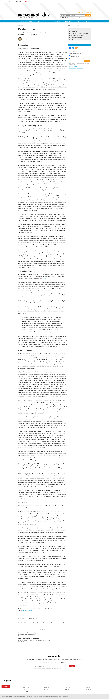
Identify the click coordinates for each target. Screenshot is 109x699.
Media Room (46, 687)
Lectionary (80, 17)
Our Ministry (25, 685)
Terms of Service (71, 64)
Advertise (67, 689)
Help (87, 685)
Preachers (69, 17)
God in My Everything (28, 610)
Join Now (83, 12)
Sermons (38, 21)
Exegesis (57, 21)
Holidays (78, 21)
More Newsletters (73, 66)
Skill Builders (68, 21)
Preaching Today (75, 53)
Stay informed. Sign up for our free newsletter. (54, 662)
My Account (51, 659)
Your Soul (48, 21)
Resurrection (48, 622)
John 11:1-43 (31, 34)
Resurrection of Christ (58, 622)
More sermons (42, 645)
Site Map (76, 659)
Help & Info (72, 659)
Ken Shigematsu (26, 39)
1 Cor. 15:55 (46, 278)
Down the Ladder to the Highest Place (30, 633)
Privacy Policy (86, 63)
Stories (24, 689)
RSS (60, 659)
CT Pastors (74, 56)
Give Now (26, 1)
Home (62, 25)
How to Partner (25, 691)
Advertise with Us (65, 659)
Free (90, 17)
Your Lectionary (74, 54)
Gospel (35, 622)
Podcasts (75, 17)
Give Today (5, 686)
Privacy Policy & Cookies (69, 685)
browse (64, 17)
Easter (30, 622)
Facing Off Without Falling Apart (28, 638)
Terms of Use (67, 687)
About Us (11, 1)
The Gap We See (26, 687)
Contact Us (56, 659)
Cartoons (86, 17)
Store (87, 21)
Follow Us (46, 689)
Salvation (31, 625)
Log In (79, 12)
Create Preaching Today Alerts (76, 68)
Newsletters (19, 1)
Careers (45, 685)
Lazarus (41, 622)
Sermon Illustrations (26, 21)
